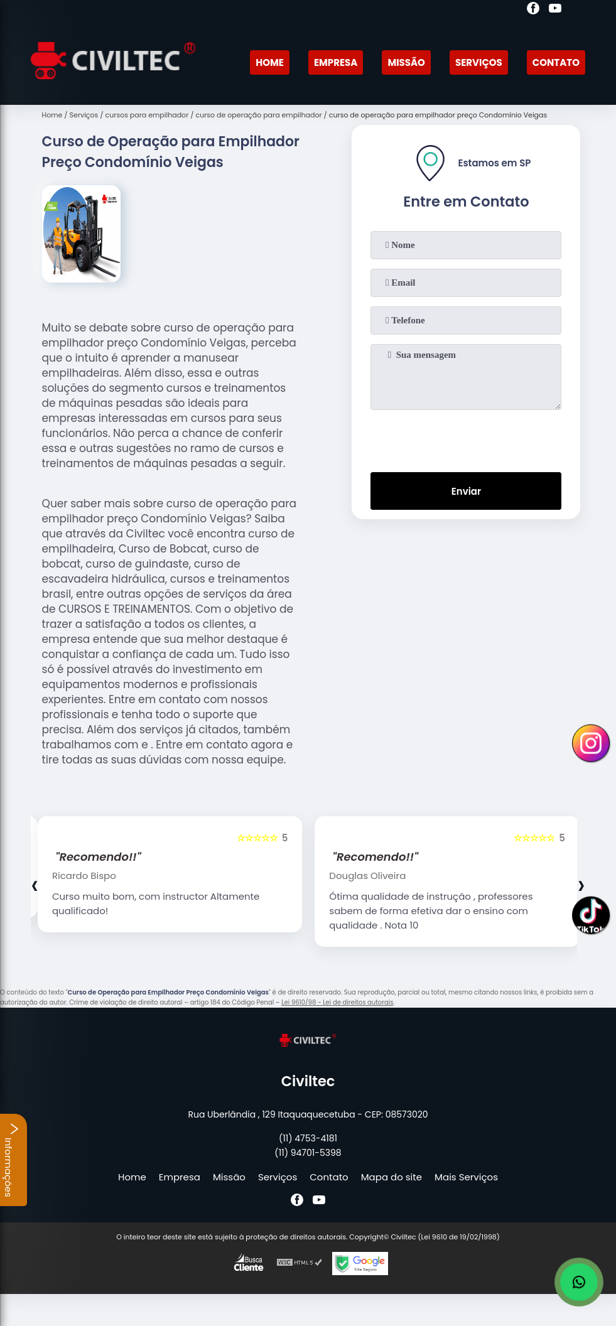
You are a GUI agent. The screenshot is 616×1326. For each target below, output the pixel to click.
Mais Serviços (466, 1176)
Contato (556, 62)
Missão (406, 62)
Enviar (466, 491)
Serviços (478, 62)
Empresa (335, 62)
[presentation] (465, 438)
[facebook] (533, 10)
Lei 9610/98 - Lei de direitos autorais (337, 1002)
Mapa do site (391, 1176)
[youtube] (555, 10)
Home (270, 62)
